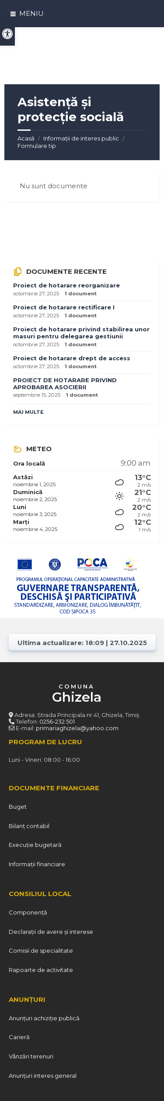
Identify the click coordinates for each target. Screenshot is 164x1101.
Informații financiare (37, 864)
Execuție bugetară (35, 844)
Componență (28, 912)
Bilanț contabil (29, 825)
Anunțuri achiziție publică (44, 1018)
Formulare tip (36, 145)
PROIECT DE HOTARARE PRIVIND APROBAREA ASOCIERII (65, 384)
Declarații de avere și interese (51, 931)
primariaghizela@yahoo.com (77, 728)
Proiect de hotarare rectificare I (64, 307)
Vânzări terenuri (31, 1056)
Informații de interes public (81, 138)
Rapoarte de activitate (41, 969)
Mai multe (28, 412)
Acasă (26, 138)
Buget (18, 806)
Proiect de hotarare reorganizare (66, 285)
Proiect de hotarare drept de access (71, 358)
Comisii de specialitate (41, 950)
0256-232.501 (57, 721)
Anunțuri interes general (43, 1075)
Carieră (19, 1036)
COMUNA (76, 694)
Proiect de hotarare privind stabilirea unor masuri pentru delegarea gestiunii (81, 333)
